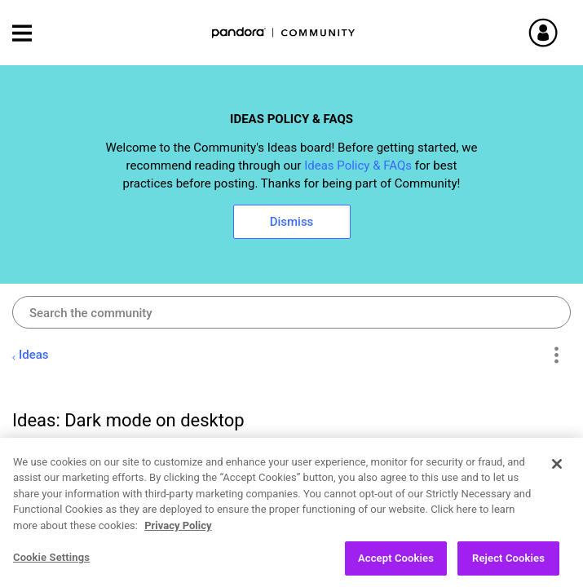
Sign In (563, 32)
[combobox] (291, 312)
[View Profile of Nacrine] (93, 456)
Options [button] (556, 355)
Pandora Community (283, 33)
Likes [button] (515, 529)
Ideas (34, 354)
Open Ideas (106, 568)
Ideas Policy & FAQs (358, 165)
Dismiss (292, 221)
